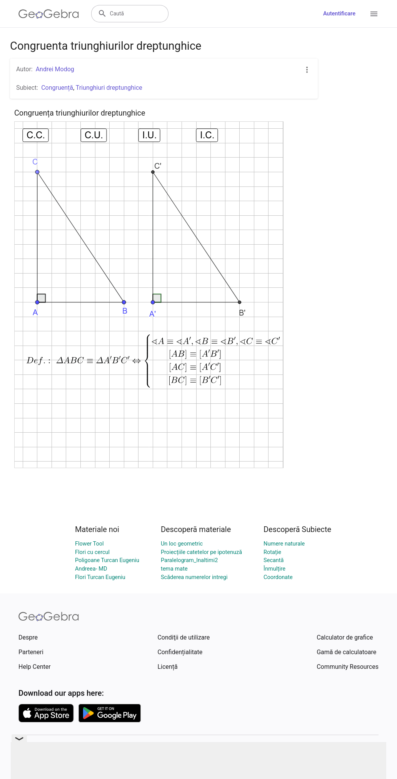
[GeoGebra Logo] (48, 13)
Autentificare (339, 13)
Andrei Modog (55, 69)
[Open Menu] (374, 13)
